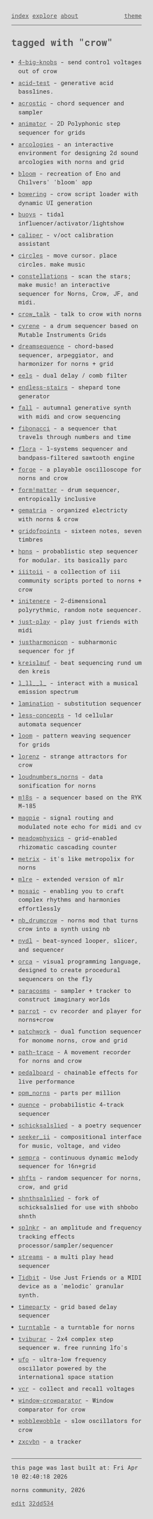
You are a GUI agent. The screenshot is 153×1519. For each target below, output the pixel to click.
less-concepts (41, 715)
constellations (43, 276)
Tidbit (29, 1277)
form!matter (37, 490)
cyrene (29, 326)
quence (29, 1104)
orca (25, 961)
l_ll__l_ (32, 683)
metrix (29, 859)
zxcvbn (29, 1441)
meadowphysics (41, 838)
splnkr (29, 1227)
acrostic (32, 103)
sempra (29, 1157)
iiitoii (30, 571)
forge (27, 469)
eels (25, 375)
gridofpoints (39, 531)
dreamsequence (41, 346)
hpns (25, 551)
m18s (25, 797)
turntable (34, 1327)
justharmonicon (43, 642)
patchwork (34, 1031)
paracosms (34, 990)
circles (30, 255)
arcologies (35, 144)
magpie (29, 818)
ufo (23, 1359)
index (20, 16)
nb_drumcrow (37, 920)
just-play (34, 621)
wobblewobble (39, 1421)
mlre (25, 879)
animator (32, 123)
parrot (29, 1011)
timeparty (34, 1307)
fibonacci (34, 428)
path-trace (35, 1052)
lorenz (29, 756)
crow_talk (34, 314)
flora (27, 448)
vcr (23, 1388)
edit (18, 1503)
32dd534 (41, 1503)
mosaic (29, 891)
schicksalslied (43, 1125)
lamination (35, 703)
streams (30, 1257)
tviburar (32, 1339)
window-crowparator (50, 1400)
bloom (27, 173)
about (69, 16)
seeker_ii (34, 1137)
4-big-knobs (37, 62)
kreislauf (34, 663)
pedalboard (35, 1072)
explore (44, 16)
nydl (25, 940)
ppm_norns (34, 1093)
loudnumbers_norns (48, 776)
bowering (32, 194)
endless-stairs (43, 387)
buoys (27, 214)
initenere (34, 601)
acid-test (34, 83)
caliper (30, 235)
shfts (27, 1178)
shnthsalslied (41, 1198)
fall (25, 407)
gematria (32, 510)
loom (25, 735)
